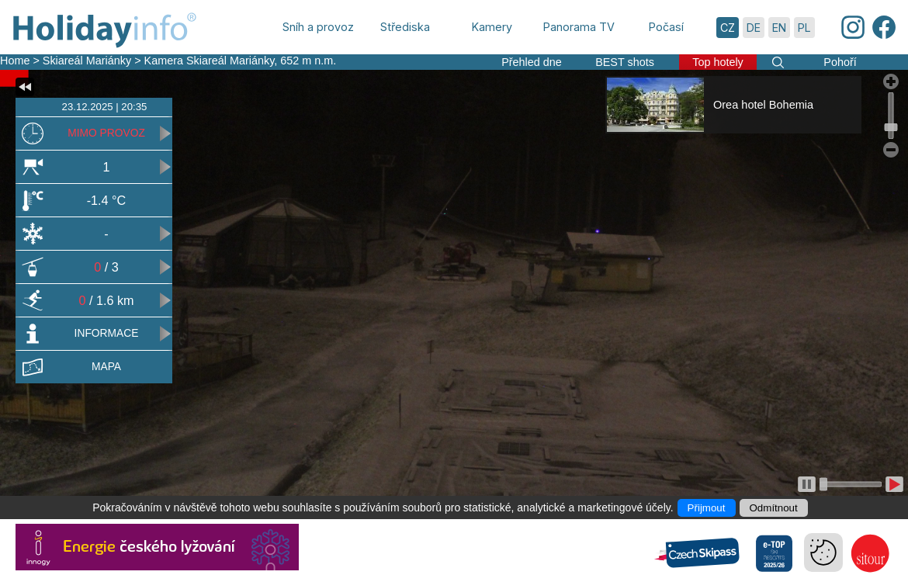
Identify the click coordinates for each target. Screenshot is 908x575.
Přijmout (707, 508)
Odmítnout (774, 508)
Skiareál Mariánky (87, 60)
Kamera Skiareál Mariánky (209, 60)
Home (14, 60)
